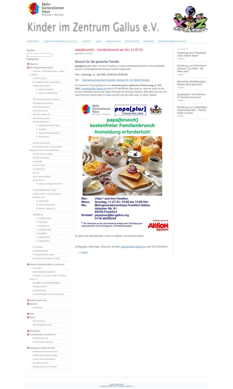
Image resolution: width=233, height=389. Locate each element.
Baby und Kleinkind (42, 86)
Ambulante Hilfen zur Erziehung (47, 82)
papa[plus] (39, 214)
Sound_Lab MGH (42, 363)
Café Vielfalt (44, 201)
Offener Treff (40, 197)
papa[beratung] (45, 218)
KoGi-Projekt (40, 165)
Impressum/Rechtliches (172, 41)
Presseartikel (44, 137)
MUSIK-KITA (40, 180)
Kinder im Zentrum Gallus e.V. (60, 41)
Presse (32, 317)
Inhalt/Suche (113, 41)
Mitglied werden (41, 286)
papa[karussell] (45, 229)
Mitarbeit (33, 304)
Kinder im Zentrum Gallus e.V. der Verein (46, 264)
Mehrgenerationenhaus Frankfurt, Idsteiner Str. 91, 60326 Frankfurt (116, 80)
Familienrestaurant (42, 107)
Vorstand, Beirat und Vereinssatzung (49, 294)
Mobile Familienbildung (48, 93)
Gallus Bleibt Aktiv (42, 122)
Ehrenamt (39, 307)
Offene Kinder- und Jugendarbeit (48, 194)
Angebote (42, 129)
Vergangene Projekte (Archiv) (42, 348)
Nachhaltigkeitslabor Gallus (46, 190)
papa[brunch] (44, 226)
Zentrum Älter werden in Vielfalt (47, 258)
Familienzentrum (41, 111)
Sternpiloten (34, 331)
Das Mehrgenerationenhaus (41, 68)
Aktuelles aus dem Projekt (49, 125)
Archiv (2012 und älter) (44, 342)
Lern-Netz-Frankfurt (42, 177)
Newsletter (132, 41)
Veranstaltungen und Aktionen (42, 334)
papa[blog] (43, 222)
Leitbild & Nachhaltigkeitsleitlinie (47, 283)
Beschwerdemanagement (45, 272)
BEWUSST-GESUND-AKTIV (46, 351)
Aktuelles (38, 268)
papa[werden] (44, 241)
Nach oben (119, 384)
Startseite (33, 41)
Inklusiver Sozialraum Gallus (46, 355)
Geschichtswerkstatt (47, 205)
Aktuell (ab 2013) (41, 338)
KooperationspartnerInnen (49, 133)
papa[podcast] (44, 237)
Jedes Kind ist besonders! (45, 359)
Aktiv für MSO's (41, 78)
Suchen (31, 50)
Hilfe (99, 41)
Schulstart (39, 247)
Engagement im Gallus (44, 103)
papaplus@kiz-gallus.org (94, 88)
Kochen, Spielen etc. (47, 208)
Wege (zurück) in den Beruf (46, 367)
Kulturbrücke (40, 169)
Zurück (84, 252)
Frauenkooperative (42, 118)
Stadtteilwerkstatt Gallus (44, 255)
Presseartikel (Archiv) (43, 325)
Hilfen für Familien (42, 158)
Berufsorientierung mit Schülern (47, 99)
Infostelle (38, 161)
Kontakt (86, 41)
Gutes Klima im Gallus (44, 154)
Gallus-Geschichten (42, 143)
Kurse (37, 173)
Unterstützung (40, 290)
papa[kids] (43, 233)
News (31, 314)
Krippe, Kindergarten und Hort (51, 184)
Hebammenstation (46, 89)
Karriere (149, 41)
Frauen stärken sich (42, 114)
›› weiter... (181, 59)
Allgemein (33, 64)
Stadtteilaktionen (41, 251)
